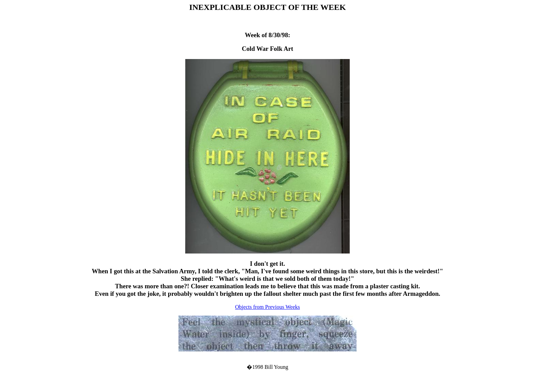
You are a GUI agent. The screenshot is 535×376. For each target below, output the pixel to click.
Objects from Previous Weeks (267, 307)
